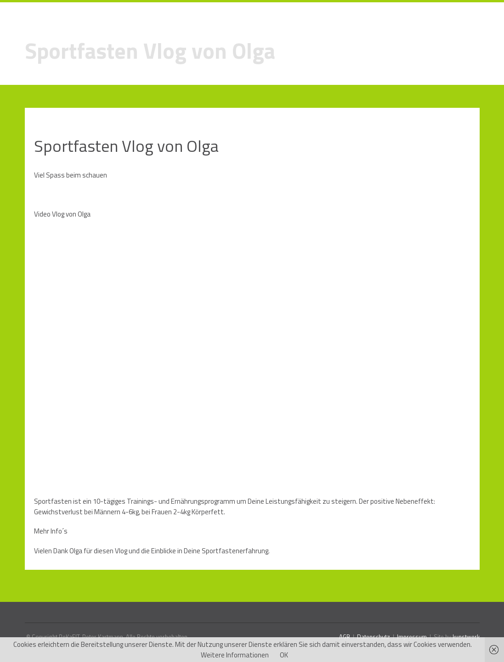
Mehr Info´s (51, 531)
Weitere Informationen (235, 655)
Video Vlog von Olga (62, 214)
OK (284, 655)
